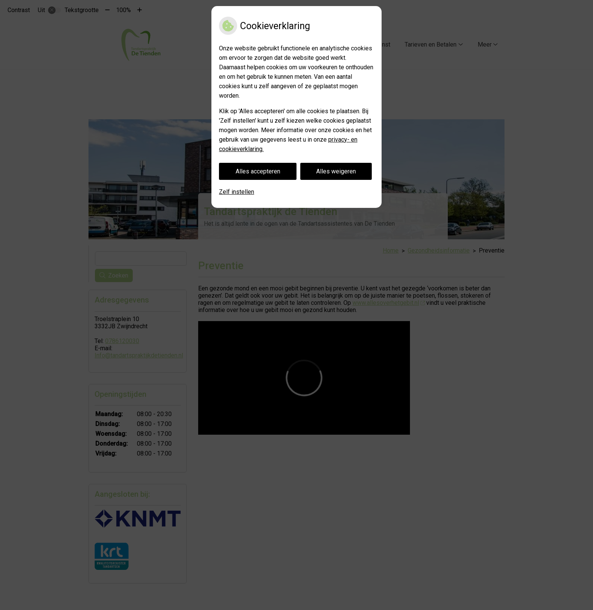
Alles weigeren (336, 171)
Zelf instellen (236, 191)
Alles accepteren (258, 171)
